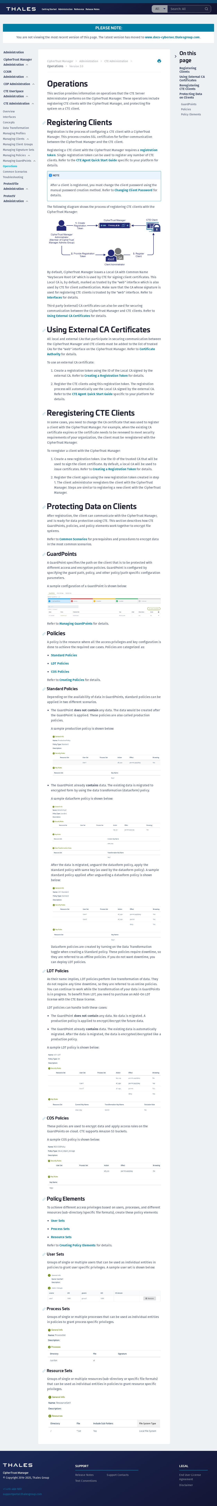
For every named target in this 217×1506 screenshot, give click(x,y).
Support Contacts (118, 1472)
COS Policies (60, 671)
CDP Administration (16, 89)
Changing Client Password (134, 190)
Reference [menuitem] (79, 9)
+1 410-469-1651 (12, 1486)
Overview (9, 123)
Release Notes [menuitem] (93, 9)
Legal (183, 1463)
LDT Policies (60, 663)
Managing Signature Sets (18, 161)
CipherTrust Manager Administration (16, 63)
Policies (186, 109)
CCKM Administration (16, 78)
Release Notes (84, 1472)
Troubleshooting (13, 189)
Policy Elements (191, 114)
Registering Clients (187, 70)
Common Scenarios (15, 183)
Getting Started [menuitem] (49, 9)
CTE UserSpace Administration (16, 101)
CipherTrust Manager (61, 61)
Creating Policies (72, 679)
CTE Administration (16, 113)
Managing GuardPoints (19, 172)
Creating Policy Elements (78, 1243)
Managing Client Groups (18, 156)
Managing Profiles (14, 145)
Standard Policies (64, 655)
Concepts (9, 134)
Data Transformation (16, 140)
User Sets (58, 1218)
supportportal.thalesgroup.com (22, 1491)
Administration (14, 51)
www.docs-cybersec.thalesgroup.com (172, 37)
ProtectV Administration (16, 209)
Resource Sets (61, 1235)
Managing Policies (16, 167)
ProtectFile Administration (16, 198)
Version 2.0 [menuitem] (77, 66)
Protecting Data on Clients (190, 95)
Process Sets (60, 1226)
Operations (10, 178)
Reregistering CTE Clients (189, 87)
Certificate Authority (62, 354)
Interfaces (9, 129)
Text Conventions (86, 1478)
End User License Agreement (190, 1474)
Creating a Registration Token (106, 375)
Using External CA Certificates (69, 315)
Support (82, 1463)
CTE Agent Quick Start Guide (97, 160)
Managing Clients (16, 150)
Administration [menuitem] (65, 9)
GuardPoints (188, 104)
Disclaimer (186, 1482)
